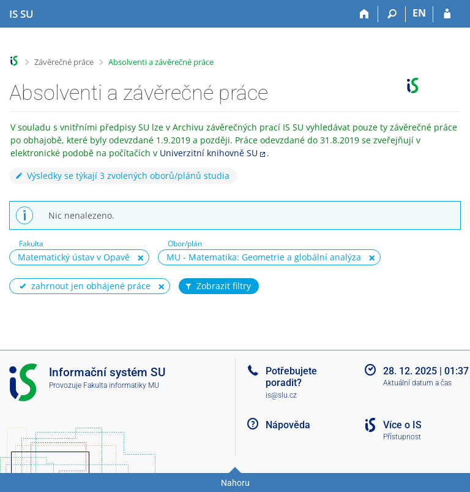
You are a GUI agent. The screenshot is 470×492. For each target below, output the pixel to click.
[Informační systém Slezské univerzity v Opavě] (21, 14)
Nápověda (288, 425)
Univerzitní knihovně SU (209, 153)
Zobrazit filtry (217, 286)
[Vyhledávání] (392, 14)
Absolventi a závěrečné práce (161, 61)
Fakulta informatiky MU (121, 385)
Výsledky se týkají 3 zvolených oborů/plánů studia (121, 175)
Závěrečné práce (64, 61)
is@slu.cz (281, 395)
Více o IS (402, 425)
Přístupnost (402, 437)
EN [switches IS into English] (419, 13)
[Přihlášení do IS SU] (447, 14)
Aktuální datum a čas (417, 383)
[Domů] (364, 14)
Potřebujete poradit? (291, 376)
